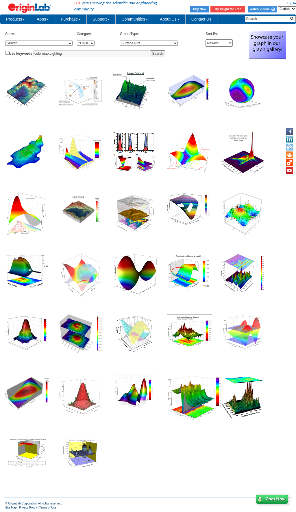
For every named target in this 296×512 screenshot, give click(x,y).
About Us (170, 19)
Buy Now (199, 9)
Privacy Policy (28, 507)
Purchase (71, 19)
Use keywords (20, 54)
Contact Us (201, 19)
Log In (291, 3)
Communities (134, 19)
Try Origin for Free (227, 9)
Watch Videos (262, 9)
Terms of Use (47, 507)
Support (101, 19)
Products (15, 19)
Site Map (10, 507)
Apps (43, 19)
